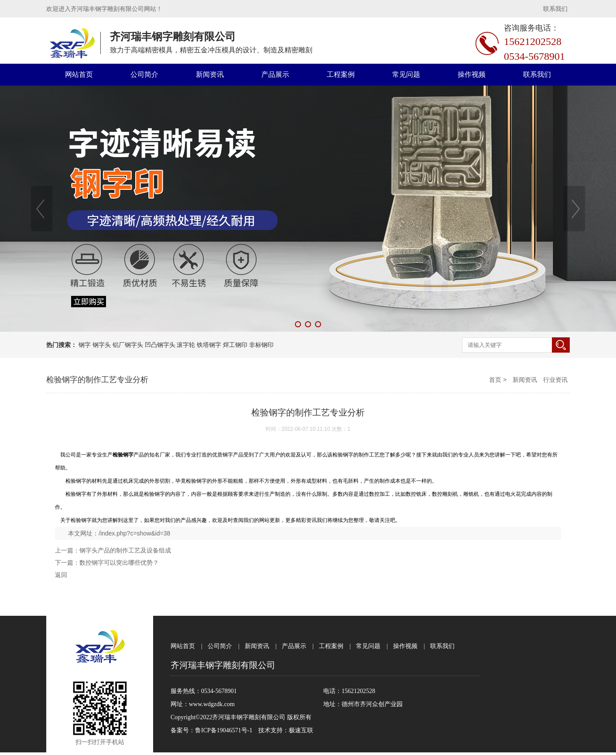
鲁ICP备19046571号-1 (223, 730)
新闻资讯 (210, 74)
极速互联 (301, 730)
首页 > (498, 379)
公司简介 (144, 74)
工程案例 (341, 74)
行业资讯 (555, 379)
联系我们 (555, 8)
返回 (61, 574)
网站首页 (79, 74)
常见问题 (406, 74)
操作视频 (472, 74)
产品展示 (275, 74)
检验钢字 (81, 520)
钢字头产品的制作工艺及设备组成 (125, 550)
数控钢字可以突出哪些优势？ (119, 562)
